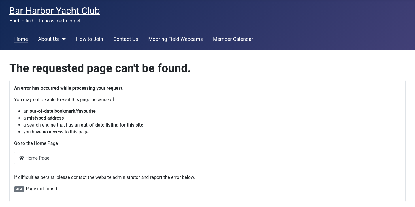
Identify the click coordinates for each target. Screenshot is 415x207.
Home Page (34, 158)
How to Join (89, 39)
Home (21, 39)
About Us (48, 39)
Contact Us (125, 39)
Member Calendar (233, 39)
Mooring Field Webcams (175, 39)
